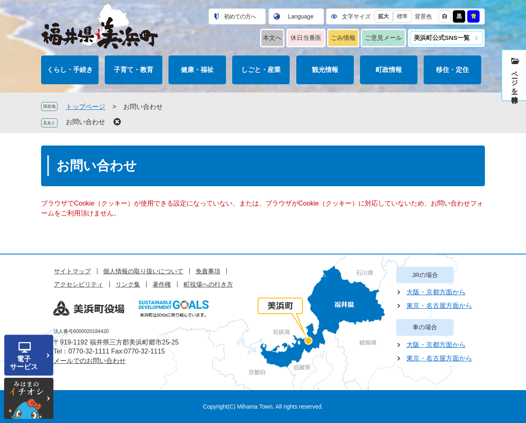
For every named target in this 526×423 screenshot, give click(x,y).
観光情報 (325, 69)
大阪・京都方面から (436, 292)
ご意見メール (383, 37)
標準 (402, 16)
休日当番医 (306, 37)
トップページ (85, 106)
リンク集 (127, 284)
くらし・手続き (70, 69)
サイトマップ (72, 271)
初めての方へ (240, 16)
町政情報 (389, 69)
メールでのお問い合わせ (89, 360)
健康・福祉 (197, 69)
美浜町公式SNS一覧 (442, 37)
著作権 (161, 284)
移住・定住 (452, 69)
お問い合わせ (85, 121)
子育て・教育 (133, 69)
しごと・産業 (261, 69)
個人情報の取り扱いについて (143, 271)
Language (301, 16)
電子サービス (24, 363)
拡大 (383, 16)
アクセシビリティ (78, 284)
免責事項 (208, 271)
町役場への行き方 (208, 284)
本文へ (272, 37)
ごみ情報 (343, 37)
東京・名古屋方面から (439, 305)
